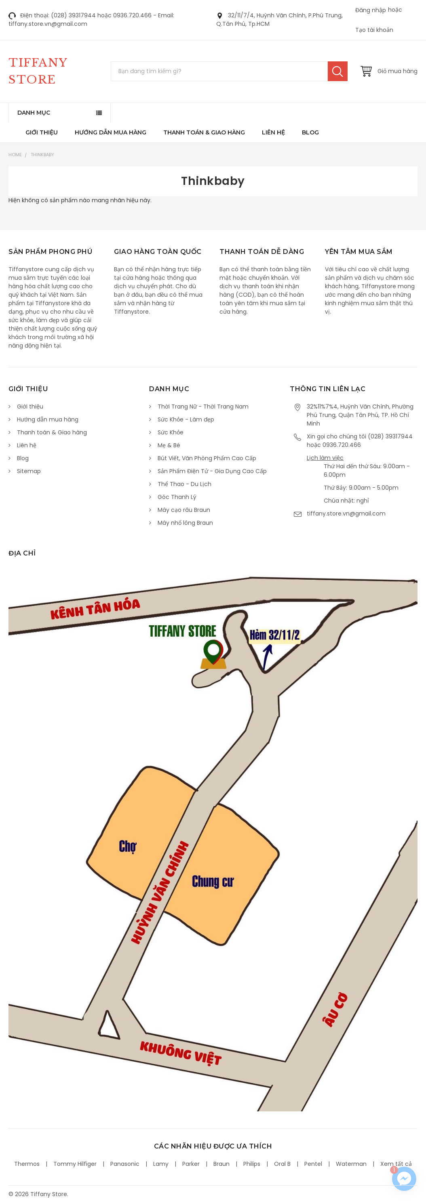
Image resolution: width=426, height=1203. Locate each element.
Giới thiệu (41, 132)
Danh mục (33, 112)
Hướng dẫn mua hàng (110, 132)
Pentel (313, 1164)
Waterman (351, 1164)
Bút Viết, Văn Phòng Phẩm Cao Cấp (207, 458)
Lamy (161, 1164)
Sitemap (29, 471)
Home (15, 154)
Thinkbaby (42, 154)
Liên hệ (273, 132)
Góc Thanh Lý (177, 497)
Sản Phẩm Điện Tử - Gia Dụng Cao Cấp (212, 471)
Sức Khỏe (170, 432)
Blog (310, 132)
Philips (251, 1164)
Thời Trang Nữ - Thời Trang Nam (203, 406)
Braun (221, 1164)
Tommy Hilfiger (75, 1164)
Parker (191, 1164)
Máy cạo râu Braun (184, 510)
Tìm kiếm (337, 71)
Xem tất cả (396, 1164)
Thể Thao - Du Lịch (184, 484)
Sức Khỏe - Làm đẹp (186, 419)
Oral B (282, 1164)
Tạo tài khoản (374, 30)
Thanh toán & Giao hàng (204, 132)
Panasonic (124, 1164)
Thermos (27, 1164)
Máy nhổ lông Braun (185, 523)
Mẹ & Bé (169, 445)
